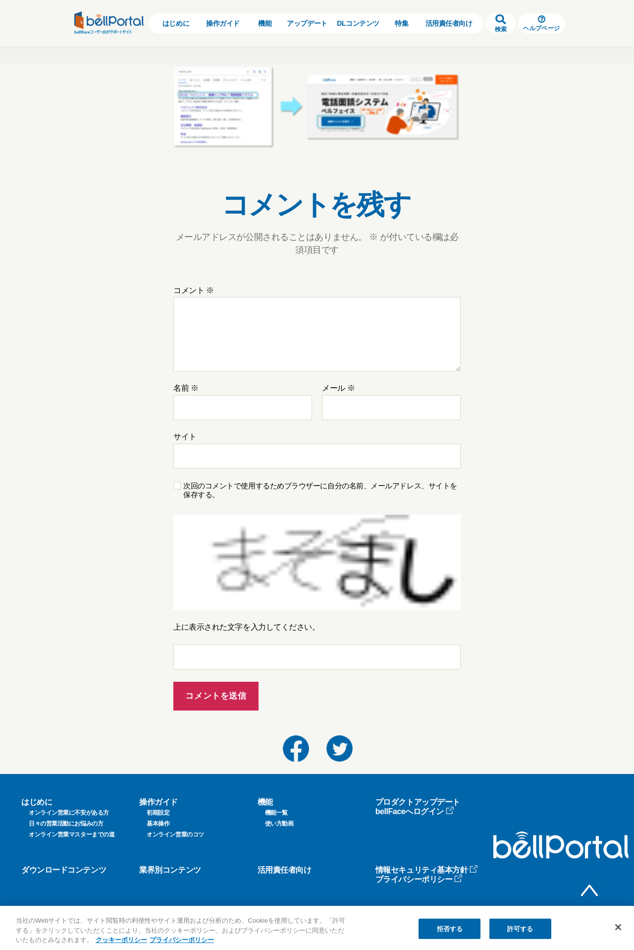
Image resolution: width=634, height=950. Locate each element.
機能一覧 (276, 812)
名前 (186, 388)
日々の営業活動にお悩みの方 (66, 823)
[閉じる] (618, 927)
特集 (401, 23)
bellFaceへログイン (414, 811)
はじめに (175, 23)
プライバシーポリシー (419, 879)
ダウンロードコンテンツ (63, 870)
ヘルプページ (541, 23)
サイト (185, 436)
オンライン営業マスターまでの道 (71, 834)
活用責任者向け (449, 23)
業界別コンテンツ (170, 870)
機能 (264, 23)
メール (338, 388)
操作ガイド (223, 23)
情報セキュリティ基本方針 (426, 870)
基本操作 (158, 823)
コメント (193, 290)
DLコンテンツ (358, 23)
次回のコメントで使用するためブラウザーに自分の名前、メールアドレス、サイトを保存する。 (320, 490)
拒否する (450, 928)
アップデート (307, 23)
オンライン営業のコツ (175, 834)
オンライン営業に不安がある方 (69, 812)
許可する (520, 928)
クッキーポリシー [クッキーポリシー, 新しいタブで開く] (121, 940)
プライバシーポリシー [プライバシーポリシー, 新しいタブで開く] (182, 940)
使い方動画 (279, 823)
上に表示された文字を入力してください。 (246, 627)
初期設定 (158, 812)
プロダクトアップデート (417, 802)
